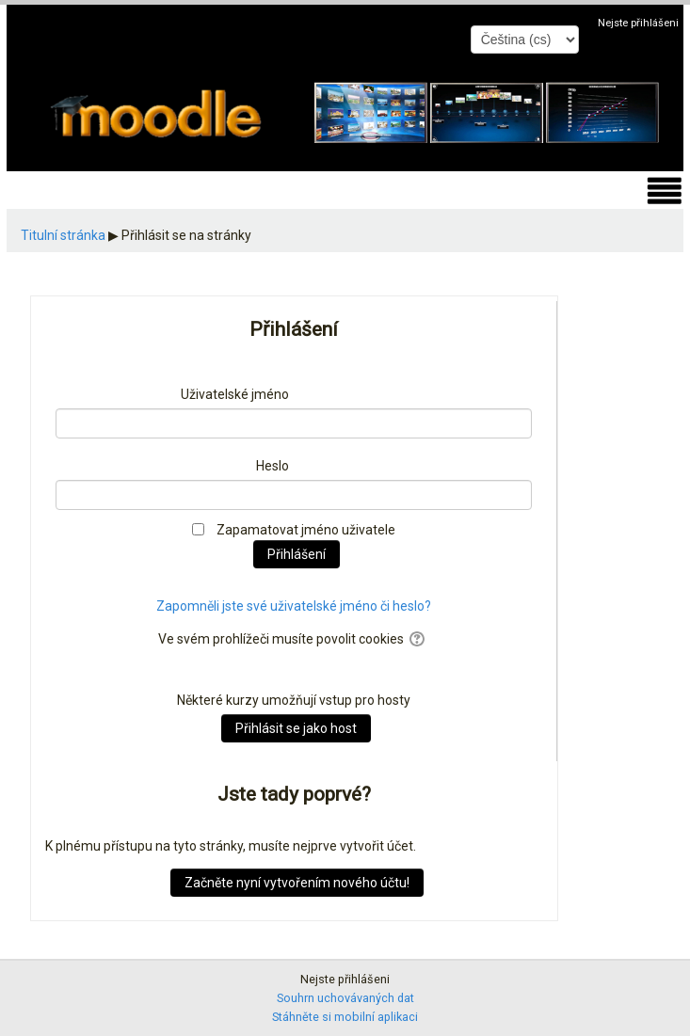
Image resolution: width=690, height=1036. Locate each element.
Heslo (272, 465)
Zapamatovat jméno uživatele (306, 529)
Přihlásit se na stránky (186, 235)
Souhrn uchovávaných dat (345, 998)
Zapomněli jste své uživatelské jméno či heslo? (293, 606)
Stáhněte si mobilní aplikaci (345, 1017)
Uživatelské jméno (235, 394)
